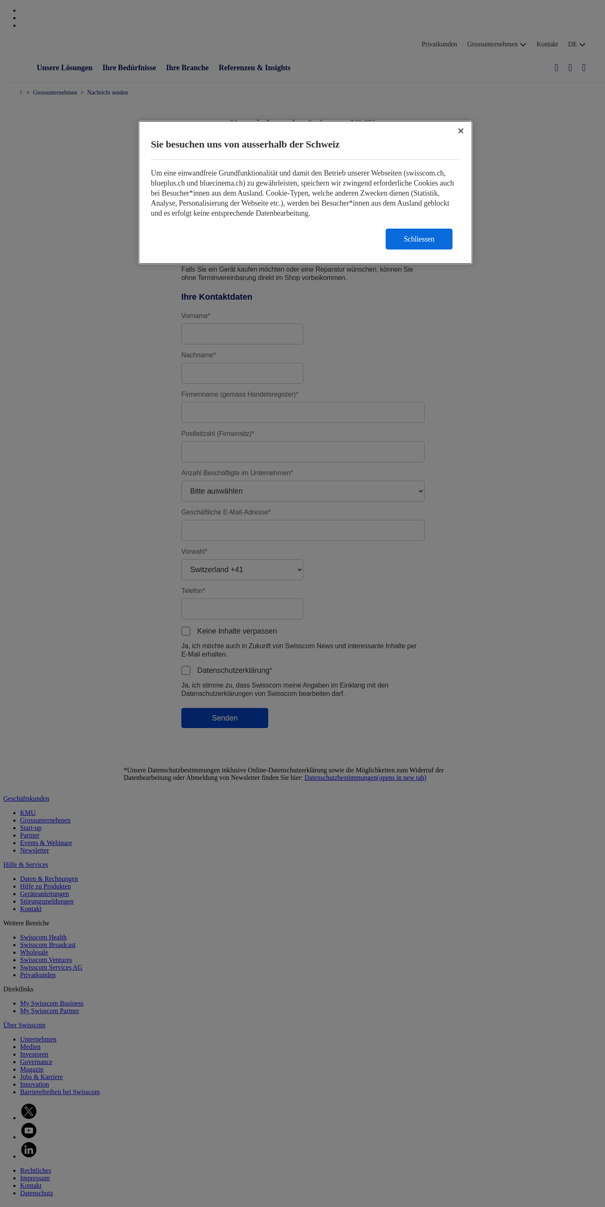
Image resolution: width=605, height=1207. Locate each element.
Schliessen (419, 239)
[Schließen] (461, 131)
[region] (305, 192)
